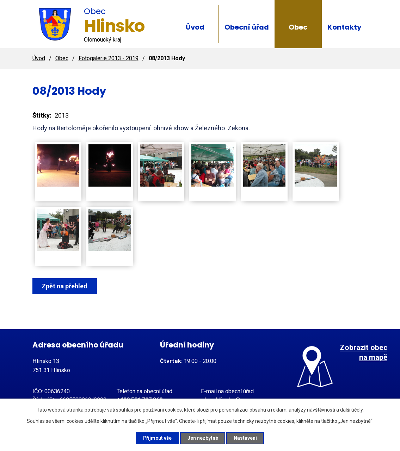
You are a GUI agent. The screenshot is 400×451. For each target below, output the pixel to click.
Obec (298, 27)
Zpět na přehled (65, 286)
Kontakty (344, 27)
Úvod (195, 27)
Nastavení (246, 438)
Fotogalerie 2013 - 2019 (109, 58)
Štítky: (41, 115)
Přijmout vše (157, 438)
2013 (62, 115)
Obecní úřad (246, 27)
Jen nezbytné (203, 438)
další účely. (352, 410)
